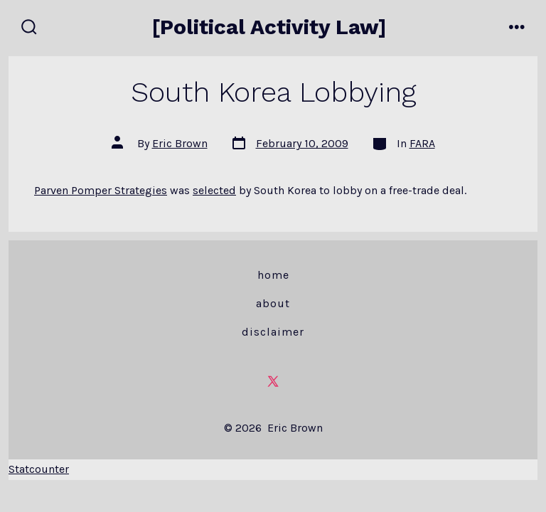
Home (273, 275)
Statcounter (39, 469)
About (273, 303)
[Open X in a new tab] (273, 381)
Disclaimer (273, 331)
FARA (422, 143)
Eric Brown (180, 143)
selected (214, 190)
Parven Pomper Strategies (100, 190)
